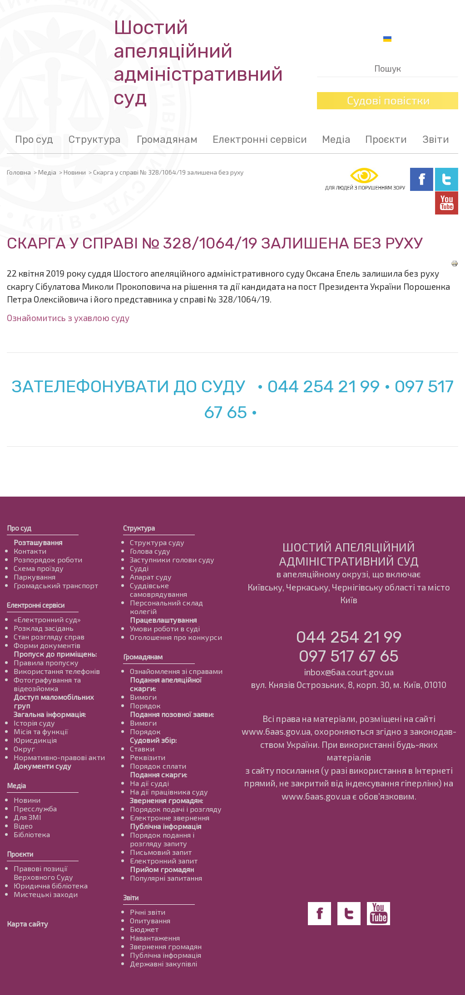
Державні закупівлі (163, 963)
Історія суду (34, 722)
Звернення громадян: (166, 800)
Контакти (30, 550)
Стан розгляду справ (49, 636)
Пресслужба (35, 808)
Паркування (34, 576)
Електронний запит (164, 860)
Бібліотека (32, 834)
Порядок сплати (158, 765)
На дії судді (149, 783)
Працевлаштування (163, 619)
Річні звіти (147, 911)
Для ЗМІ (27, 817)
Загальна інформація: (50, 714)
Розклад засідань (44, 628)
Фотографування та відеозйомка (47, 684)
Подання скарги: (158, 774)
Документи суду (42, 765)
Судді (139, 568)
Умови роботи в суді (165, 628)
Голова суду (150, 550)
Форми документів (47, 645)
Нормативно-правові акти (59, 757)
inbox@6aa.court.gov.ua (349, 672)
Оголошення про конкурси (176, 637)
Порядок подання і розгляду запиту (162, 839)
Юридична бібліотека (51, 885)
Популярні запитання (166, 877)
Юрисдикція (35, 740)
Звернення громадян (166, 946)
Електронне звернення (169, 817)
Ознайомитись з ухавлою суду (68, 317)
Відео (23, 825)
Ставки (142, 748)
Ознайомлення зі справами (176, 671)
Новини (75, 172)
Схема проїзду (39, 568)
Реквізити (147, 757)
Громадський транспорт (56, 585)
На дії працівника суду (169, 791)
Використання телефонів (57, 671)
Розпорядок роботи (48, 559)
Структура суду (157, 542)
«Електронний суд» (47, 619)
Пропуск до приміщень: (55, 653)
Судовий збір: (153, 740)
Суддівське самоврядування (158, 589)
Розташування (38, 542)
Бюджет (144, 929)
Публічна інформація (165, 826)
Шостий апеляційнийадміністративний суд (198, 62)
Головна (19, 172)
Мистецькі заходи (46, 894)
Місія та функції (41, 731)
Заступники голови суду (172, 559)
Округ (24, 748)
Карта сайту (27, 923)
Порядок (145, 705)
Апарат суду (151, 576)
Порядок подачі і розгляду (176, 809)
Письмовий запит (161, 852)
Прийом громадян (162, 869)
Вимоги (143, 697)
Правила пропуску (46, 662)
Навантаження (155, 937)
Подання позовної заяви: (172, 714)
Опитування (150, 920)
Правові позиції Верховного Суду (43, 872)
